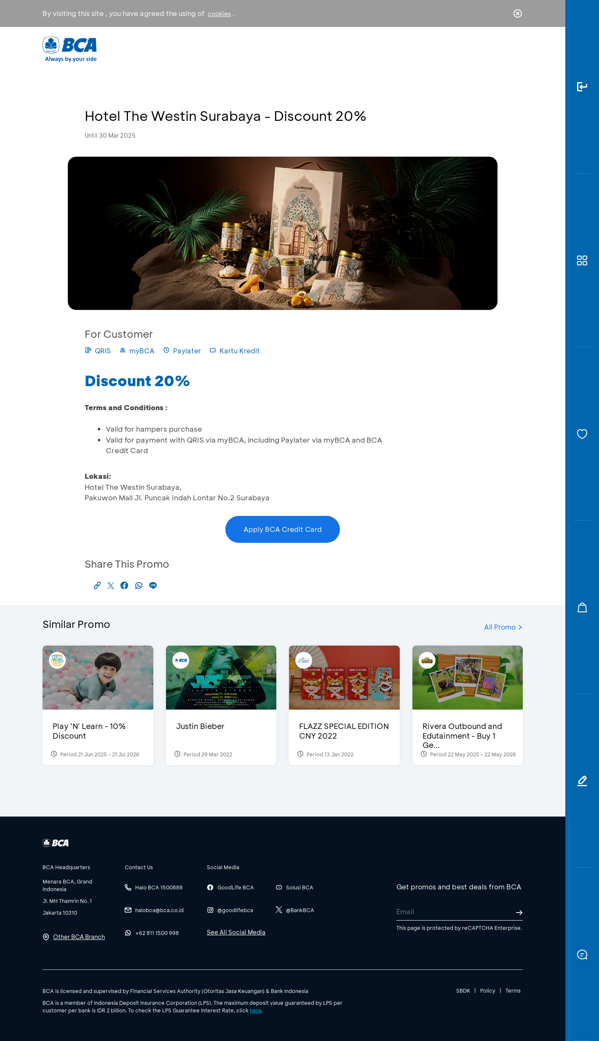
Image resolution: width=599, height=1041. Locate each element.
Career (387, 48)
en (515, 49)
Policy (487, 990)
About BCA (331, 48)
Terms (513, 990)
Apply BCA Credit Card (282, 529)
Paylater (182, 350)
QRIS (98, 350)
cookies (219, 14)
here (256, 1010)
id (500, 49)
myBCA (137, 350)
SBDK (463, 990)
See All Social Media (236, 932)
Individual (215, 48)
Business (271, 48)
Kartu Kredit (234, 350)
